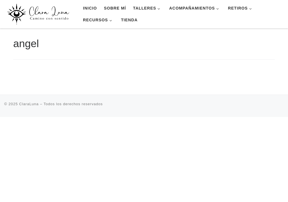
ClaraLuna (29, 104)
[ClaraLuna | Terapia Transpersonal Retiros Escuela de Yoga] (39, 13)
